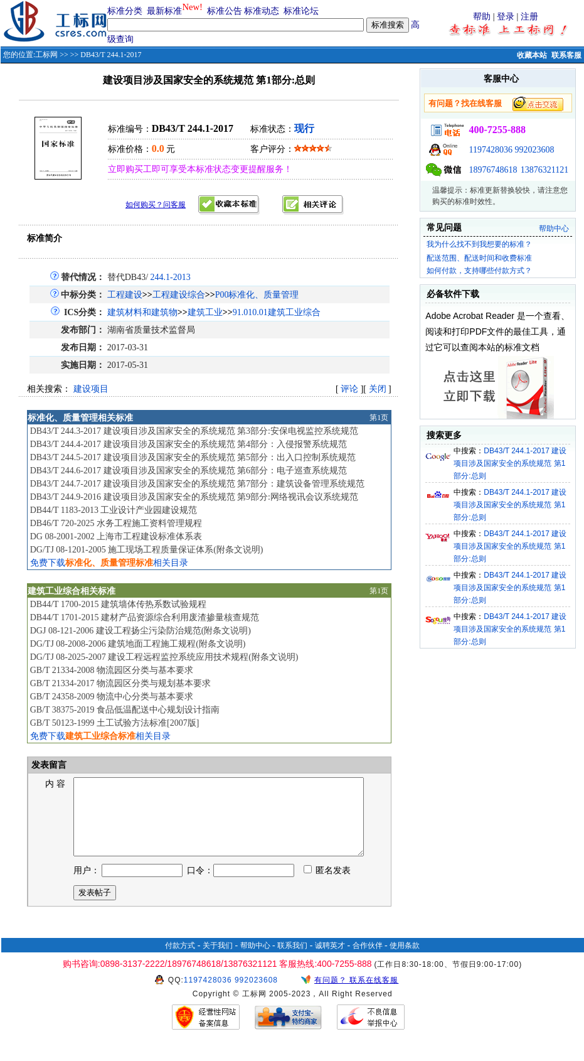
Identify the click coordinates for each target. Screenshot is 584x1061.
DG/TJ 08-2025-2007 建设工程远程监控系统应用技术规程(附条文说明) (164, 657)
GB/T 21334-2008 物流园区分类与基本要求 (111, 670)
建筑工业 (205, 312)
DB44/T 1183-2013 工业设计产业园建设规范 (114, 510)
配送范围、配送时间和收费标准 (479, 258)
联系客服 (566, 55)
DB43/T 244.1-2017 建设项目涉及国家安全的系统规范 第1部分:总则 (510, 463)
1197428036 (490, 149)
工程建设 (124, 294)
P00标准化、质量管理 (257, 294)
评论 (349, 389)
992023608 (534, 149)
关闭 (377, 389)
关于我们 (218, 960)
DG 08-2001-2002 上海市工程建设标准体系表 (116, 536)
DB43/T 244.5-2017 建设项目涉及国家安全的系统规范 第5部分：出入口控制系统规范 (193, 457)
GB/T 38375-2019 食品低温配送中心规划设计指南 (125, 709)
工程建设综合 (178, 294)
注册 (529, 16)
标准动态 (261, 11)
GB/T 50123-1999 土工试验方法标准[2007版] (114, 723)
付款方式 (180, 960)
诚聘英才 (330, 960)
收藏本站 (532, 55)
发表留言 (48, 765)
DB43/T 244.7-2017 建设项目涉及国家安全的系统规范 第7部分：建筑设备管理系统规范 (197, 483)
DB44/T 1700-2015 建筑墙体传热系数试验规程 (118, 604)
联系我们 (292, 960)
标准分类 (124, 11)
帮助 (482, 16)
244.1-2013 (171, 277)
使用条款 (405, 960)
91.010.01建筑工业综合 (277, 312)
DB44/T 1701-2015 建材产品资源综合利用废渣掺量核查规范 (144, 617)
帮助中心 (554, 228)
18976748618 (493, 170)
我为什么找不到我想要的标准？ (479, 244)
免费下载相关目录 (109, 563)
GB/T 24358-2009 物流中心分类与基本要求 (111, 696)
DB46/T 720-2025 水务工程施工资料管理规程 (116, 523)
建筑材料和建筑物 (142, 312)
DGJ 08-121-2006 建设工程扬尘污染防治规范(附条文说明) (140, 630)
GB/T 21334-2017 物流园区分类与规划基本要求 (120, 683)
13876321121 (544, 170)
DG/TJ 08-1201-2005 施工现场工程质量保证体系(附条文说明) (146, 549)
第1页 (378, 417)
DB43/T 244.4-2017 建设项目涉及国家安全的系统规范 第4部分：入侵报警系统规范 (188, 444)
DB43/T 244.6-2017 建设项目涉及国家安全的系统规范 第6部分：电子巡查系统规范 (188, 470)
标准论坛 (301, 11)
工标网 (46, 54)
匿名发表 (327, 885)
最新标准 (164, 11)
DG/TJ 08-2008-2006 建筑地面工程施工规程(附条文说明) (138, 644)
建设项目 (91, 389)
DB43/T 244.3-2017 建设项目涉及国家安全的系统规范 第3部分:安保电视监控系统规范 (194, 431)
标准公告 (224, 11)
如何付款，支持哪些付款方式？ (479, 270)
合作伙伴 (368, 960)
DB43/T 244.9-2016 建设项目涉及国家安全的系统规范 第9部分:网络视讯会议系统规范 (194, 497)
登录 (505, 16)
